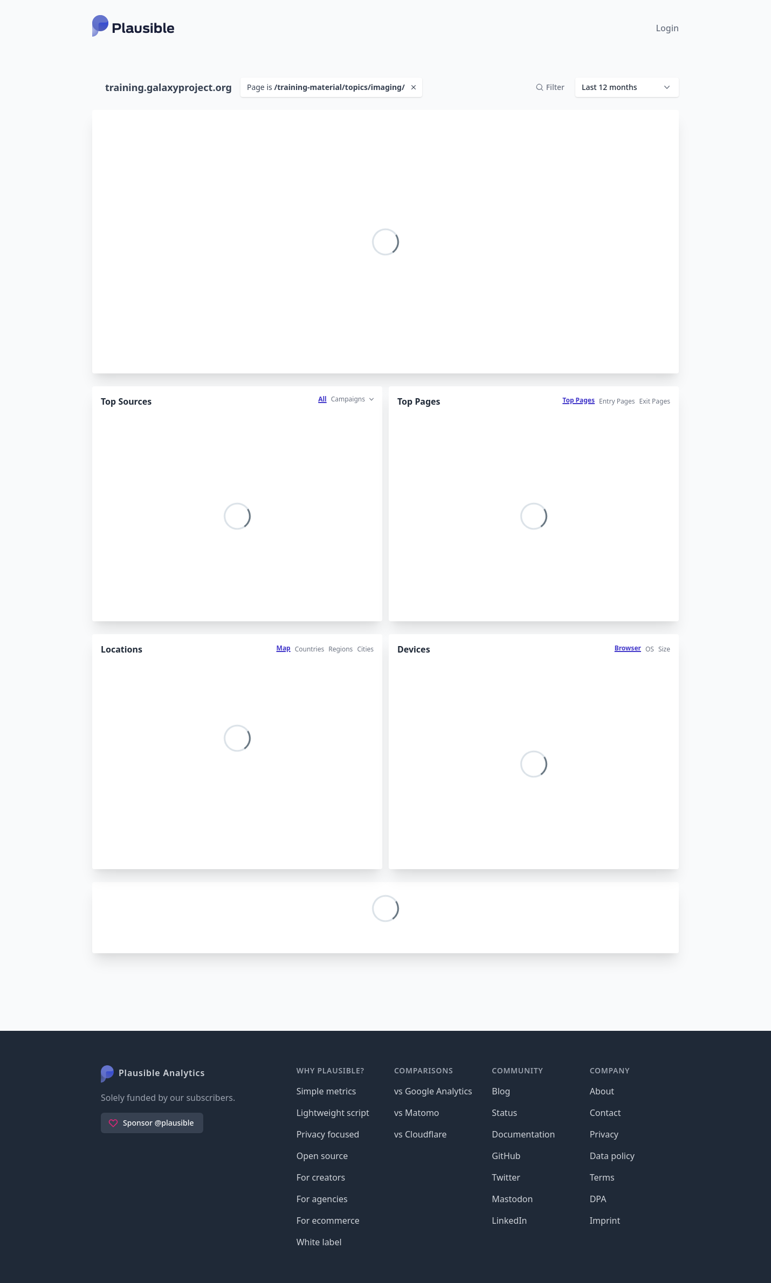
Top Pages (578, 400)
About (602, 1091)
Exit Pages (654, 401)
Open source (322, 1156)
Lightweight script (333, 1113)
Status (504, 1113)
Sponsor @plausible (151, 1123)
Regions (340, 649)
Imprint (605, 1220)
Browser (628, 648)
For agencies (322, 1199)
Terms (602, 1177)
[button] (627, 87)
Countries (310, 649)
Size (664, 649)
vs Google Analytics (433, 1091)
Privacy (604, 1134)
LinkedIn (509, 1220)
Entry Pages (617, 401)
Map (284, 648)
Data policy (612, 1156)
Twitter (506, 1177)
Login (667, 28)
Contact (605, 1113)
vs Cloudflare (420, 1134)
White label (319, 1242)
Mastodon (512, 1199)
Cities (365, 649)
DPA (598, 1199)
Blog (501, 1091)
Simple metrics (326, 1091)
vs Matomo (416, 1113)
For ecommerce (328, 1220)
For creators (321, 1177)
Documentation (523, 1134)
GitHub (506, 1156)
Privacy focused (328, 1134)
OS (649, 649)
